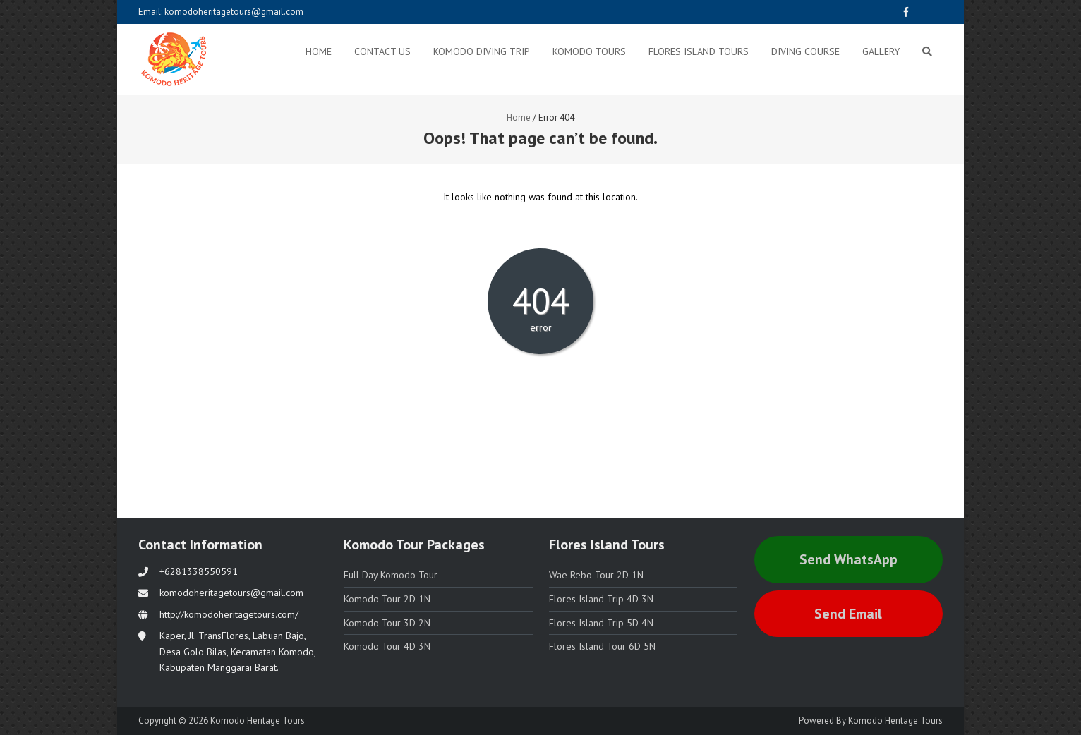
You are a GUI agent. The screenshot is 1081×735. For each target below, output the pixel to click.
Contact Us (382, 51)
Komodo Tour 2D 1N (387, 599)
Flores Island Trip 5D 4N (601, 622)
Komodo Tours (589, 51)
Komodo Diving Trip (481, 51)
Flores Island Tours (698, 51)
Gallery (881, 51)
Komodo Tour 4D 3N (387, 646)
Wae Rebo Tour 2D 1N (596, 575)
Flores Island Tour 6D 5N (602, 646)
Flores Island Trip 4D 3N (601, 599)
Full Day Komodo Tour (390, 575)
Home (319, 51)
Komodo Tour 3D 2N (387, 622)
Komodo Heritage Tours (895, 721)
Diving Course (805, 51)
